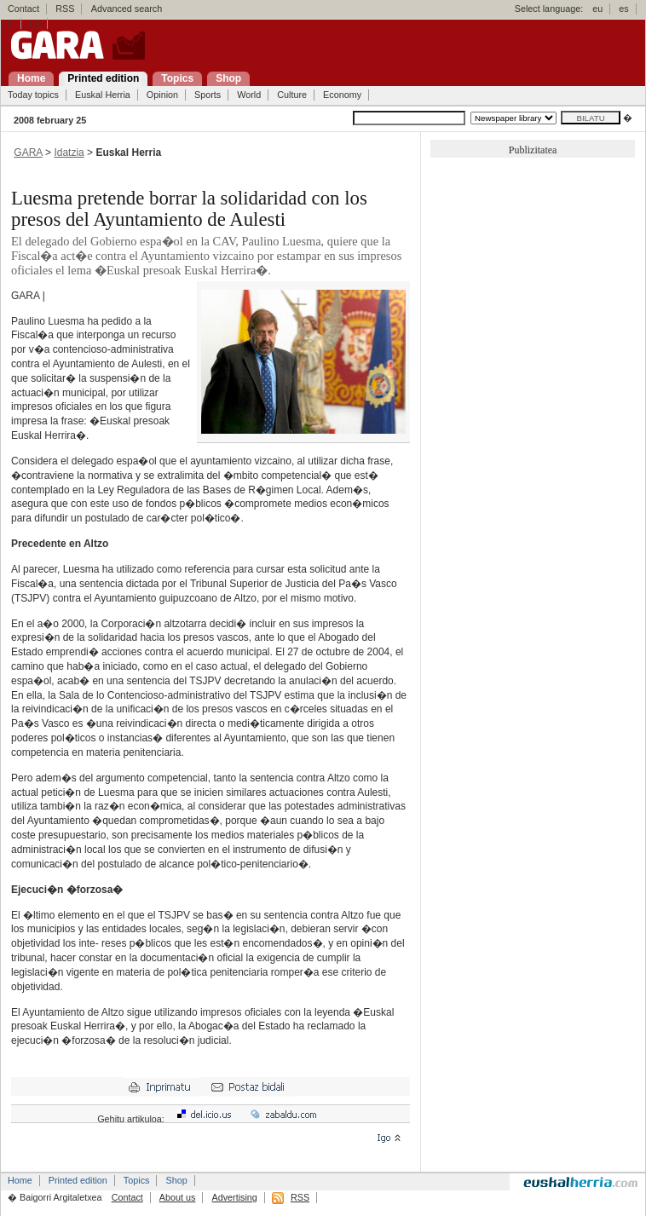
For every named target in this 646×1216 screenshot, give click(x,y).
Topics (137, 1180)
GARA (28, 152)
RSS (64, 8)
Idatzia (69, 152)
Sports (207, 94)
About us (177, 1197)
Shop (176, 1180)
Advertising (234, 1197)
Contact (23, 8)
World (249, 94)
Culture (292, 94)
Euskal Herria (102, 94)
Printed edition (78, 1180)
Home (20, 1180)
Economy (342, 94)
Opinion (162, 94)
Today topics (33, 94)
